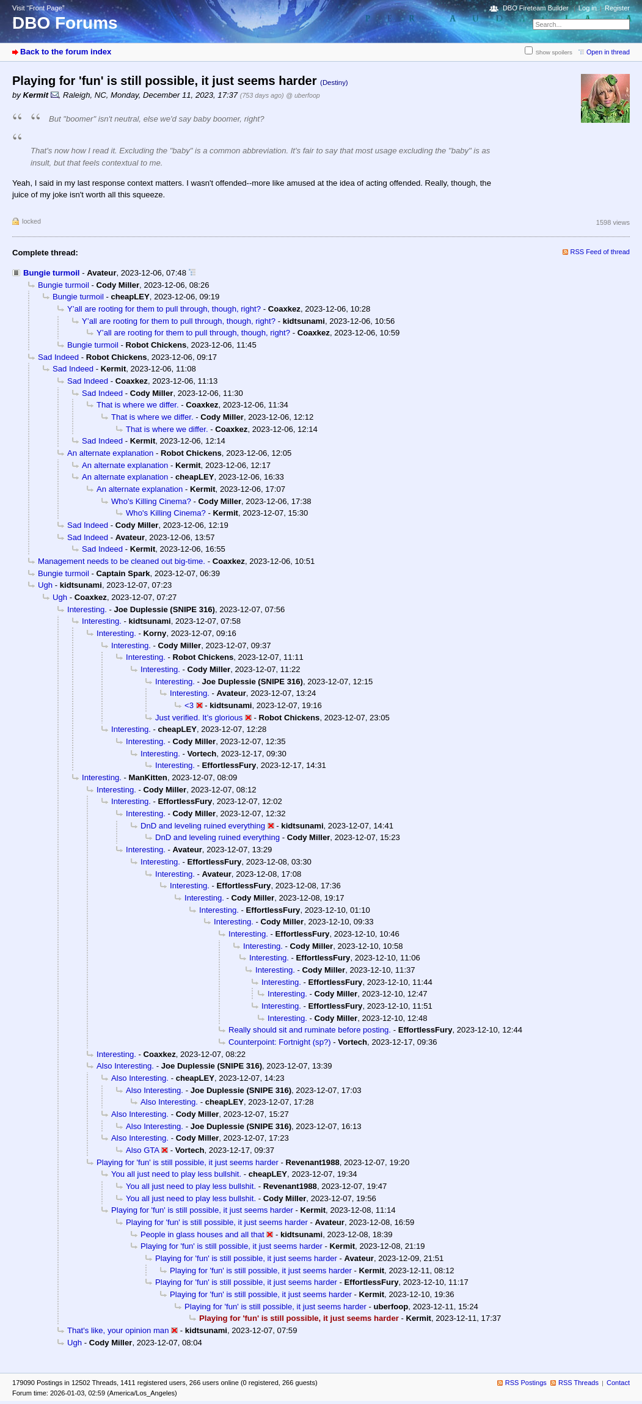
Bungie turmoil (51, 272)
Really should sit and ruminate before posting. (309, 1029)
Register (617, 8)
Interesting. (87, 609)
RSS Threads (578, 1382)
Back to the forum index (65, 51)
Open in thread (608, 52)
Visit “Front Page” (38, 8)
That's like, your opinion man (118, 1330)
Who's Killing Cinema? (151, 501)
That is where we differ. (138, 404)
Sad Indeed (58, 357)
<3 (189, 705)
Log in (587, 8)
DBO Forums (65, 22)
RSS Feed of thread (600, 251)
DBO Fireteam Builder (536, 8)
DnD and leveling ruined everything (202, 825)
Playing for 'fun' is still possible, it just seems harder (188, 1162)
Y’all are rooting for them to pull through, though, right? (164, 308)
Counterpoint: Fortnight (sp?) (279, 1042)
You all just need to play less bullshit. (176, 1174)
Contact (618, 1382)
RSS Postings (526, 1382)
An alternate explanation (110, 453)
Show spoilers (554, 52)
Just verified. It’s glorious (199, 717)
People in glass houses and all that (202, 1234)
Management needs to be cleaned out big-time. (121, 561)
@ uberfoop (303, 95)
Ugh (45, 585)
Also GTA (142, 1150)
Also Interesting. (125, 1065)
